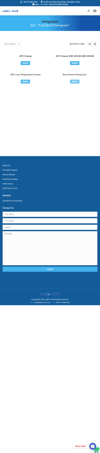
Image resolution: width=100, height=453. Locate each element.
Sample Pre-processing (12, 201)
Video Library (8, 184)
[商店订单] (12, 44)
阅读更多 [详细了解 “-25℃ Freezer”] (25, 63)
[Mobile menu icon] (94, 10)
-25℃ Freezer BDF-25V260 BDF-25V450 (74, 56)
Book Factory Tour (10, 188)
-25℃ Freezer (25, 56)
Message (50, 248)
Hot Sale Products (10, 170)
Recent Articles (9, 175)
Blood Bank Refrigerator (75, 75)
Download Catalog (10, 179)
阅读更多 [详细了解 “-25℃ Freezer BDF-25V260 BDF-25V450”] (75, 63)
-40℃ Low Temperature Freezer (25, 75)
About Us (6, 165)
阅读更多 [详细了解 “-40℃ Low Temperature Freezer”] (25, 81)
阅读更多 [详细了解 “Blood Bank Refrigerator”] (75, 81)
